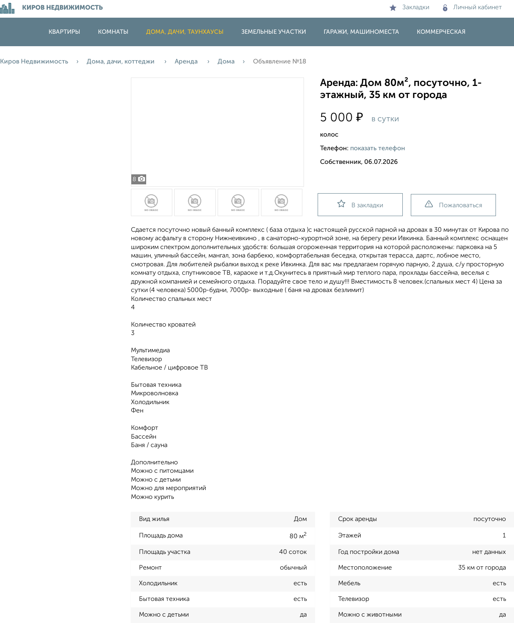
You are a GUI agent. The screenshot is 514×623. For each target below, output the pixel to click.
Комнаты (113, 32)
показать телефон (377, 148)
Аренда (187, 62)
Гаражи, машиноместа (361, 32)
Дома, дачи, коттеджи (121, 62)
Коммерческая (441, 32)
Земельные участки (273, 32)
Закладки (409, 7)
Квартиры (64, 32)
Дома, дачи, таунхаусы (185, 32)
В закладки (360, 204)
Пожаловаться (453, 204)
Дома (226, 62)
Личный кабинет (472, 7)
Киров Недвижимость (34, 62)
